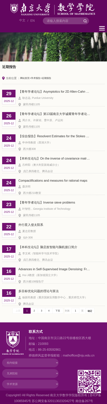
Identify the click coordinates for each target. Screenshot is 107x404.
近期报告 (46, 78)
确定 (90, 311)
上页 (18, 310)
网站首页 (24, 78)
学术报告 (35, 78)
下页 (57, 310)
